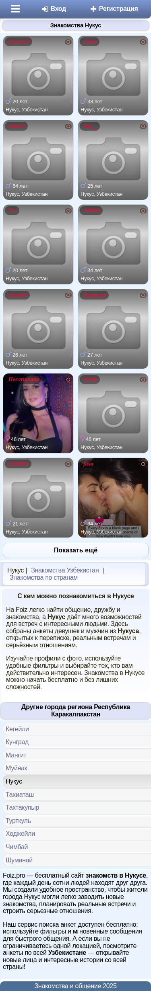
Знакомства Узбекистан (65, 570)
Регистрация (113, 8)
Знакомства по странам (44, 577)
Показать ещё (75, 550)
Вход (53, 8)
